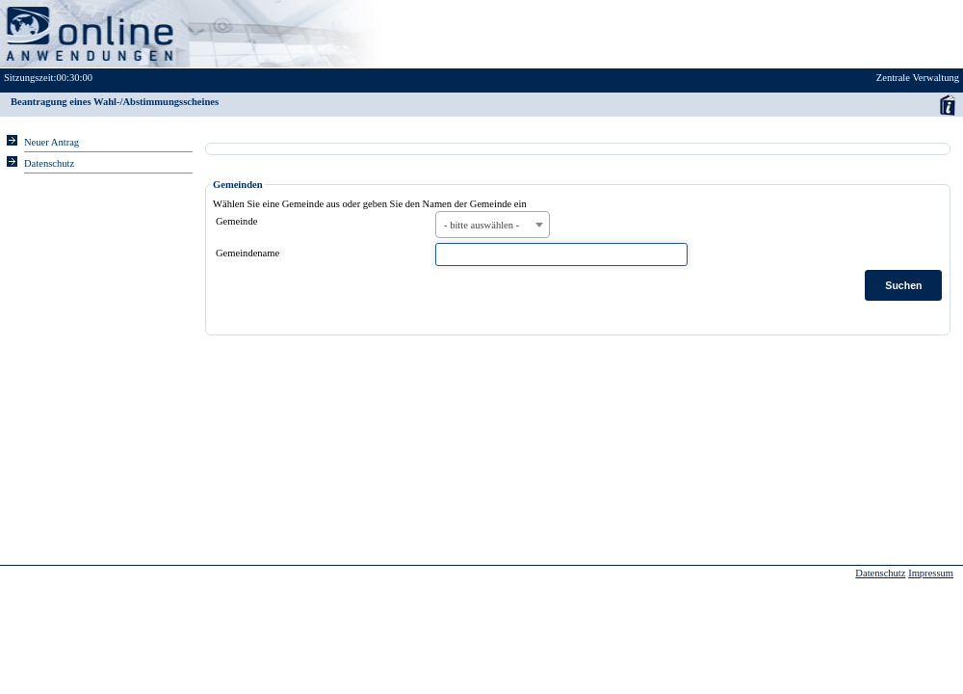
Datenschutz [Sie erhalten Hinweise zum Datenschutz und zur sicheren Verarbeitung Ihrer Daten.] (49, 163)
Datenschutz (880, 573)
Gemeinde (236, 221)
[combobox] (492, 224)
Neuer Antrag (51, 142)
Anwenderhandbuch (947, 105)
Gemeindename (247, 253)
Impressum (930, 573)
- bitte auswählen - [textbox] (481, 225)
